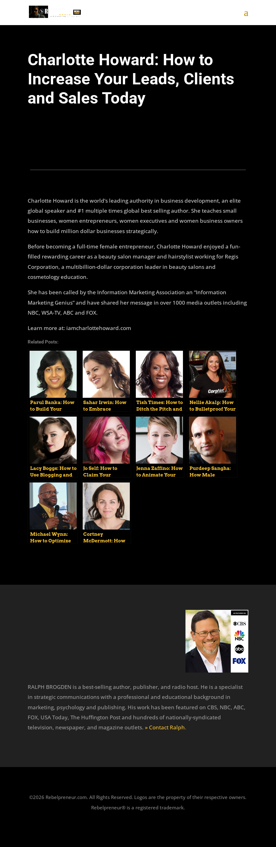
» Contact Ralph (165, 727)
